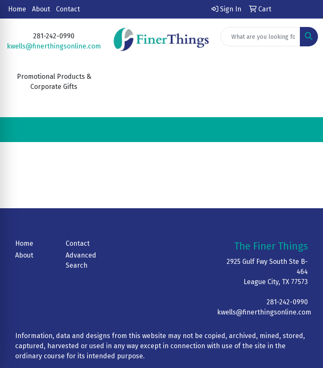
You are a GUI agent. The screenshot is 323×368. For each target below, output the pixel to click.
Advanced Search (81, 260)
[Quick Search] (260, 36)
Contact (68, 9)
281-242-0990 (287, 302)
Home (17, 9)
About (41, 9)
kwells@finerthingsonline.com (54, 46)
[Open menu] (306, 129)
